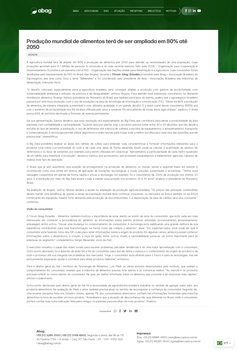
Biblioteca (154, 11)
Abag (76, 11)
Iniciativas (136, 11)
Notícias (171, 11)
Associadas (91, 11)
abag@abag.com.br (49, 343)
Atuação (119, 11)
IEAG (106, 11)
